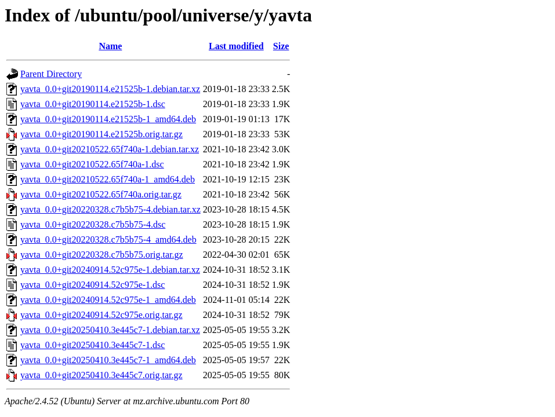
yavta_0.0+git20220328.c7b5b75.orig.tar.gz (101, 254)
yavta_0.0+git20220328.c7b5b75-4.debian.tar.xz (110, 209)
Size (281, 46)
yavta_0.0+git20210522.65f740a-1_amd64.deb (107, 179)
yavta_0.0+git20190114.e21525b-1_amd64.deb (108, 119)
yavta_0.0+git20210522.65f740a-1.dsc (92, 164)
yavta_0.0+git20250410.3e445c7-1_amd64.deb (108, 360)
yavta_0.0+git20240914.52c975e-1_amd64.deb (108, 300)
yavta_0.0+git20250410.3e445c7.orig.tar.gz (101, 375)
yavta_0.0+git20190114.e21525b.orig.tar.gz (101, 134)
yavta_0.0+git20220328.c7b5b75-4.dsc (92, 224)
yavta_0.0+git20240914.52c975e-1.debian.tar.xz (110, 270)
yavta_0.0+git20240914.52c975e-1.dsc (92, 285)
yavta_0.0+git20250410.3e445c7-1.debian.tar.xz (110, 330)
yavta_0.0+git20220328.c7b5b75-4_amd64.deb (108, 239)
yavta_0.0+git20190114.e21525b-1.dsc (92, 104)
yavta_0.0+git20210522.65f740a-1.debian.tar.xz (109, 149)
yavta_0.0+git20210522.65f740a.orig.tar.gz (101, 194)
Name (110, 46)
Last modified (236, 46)
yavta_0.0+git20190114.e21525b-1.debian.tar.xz (110, 89)
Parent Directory (51, 74)
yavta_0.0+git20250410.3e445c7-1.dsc (92, 345)
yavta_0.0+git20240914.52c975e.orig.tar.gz (101, 315)
